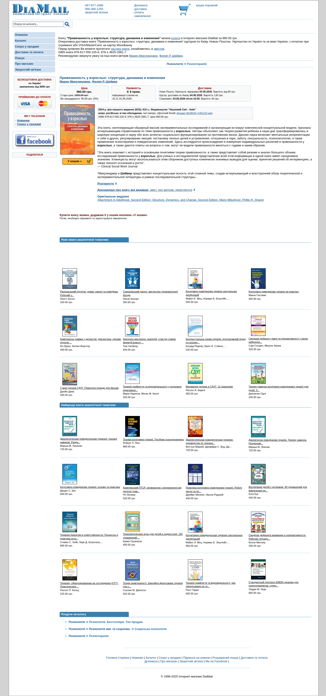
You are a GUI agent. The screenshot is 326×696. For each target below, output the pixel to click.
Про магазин (24, 63)
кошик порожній (207, 5)
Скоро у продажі (27, 46)
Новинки (21, 34)
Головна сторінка (117, 657)
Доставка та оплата (29, 52)
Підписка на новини (197, 657)
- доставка (140, 9)
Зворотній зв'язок (28, 69)
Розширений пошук (225, 657)
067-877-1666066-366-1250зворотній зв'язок (96, 9)
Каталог (20, 40)
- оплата (138, 12)
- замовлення (142, 16)
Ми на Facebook (216, 661)
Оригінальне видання (113, 196)
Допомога (140, 5)
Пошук (20, 58)
